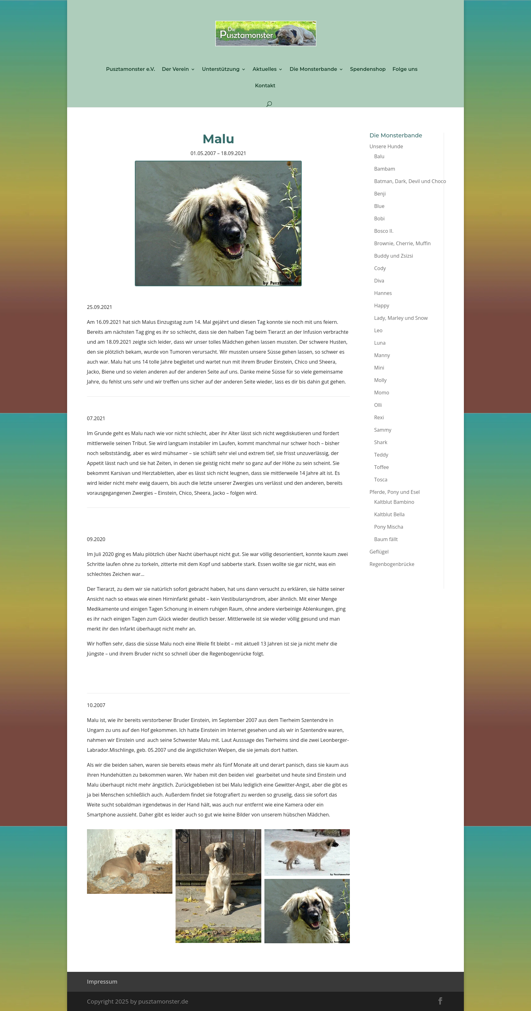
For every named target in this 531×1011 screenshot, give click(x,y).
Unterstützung (221, 69)
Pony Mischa (388, 526)
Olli (378, 405)
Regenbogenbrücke (391, 564)
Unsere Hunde (386, 146)
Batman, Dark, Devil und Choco (410, 181)
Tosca (380, 479)
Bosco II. (383, 230)
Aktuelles (265, 69)
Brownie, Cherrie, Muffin (402, 243)
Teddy (381, 454)
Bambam (384, 168)
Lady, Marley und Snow (401, 318)
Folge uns (404, 69)
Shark (380, 442)
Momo (381, 392)
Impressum (102, 981)
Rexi (379, 417)
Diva (379, 280)
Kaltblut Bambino (394, 502)
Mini (379, 367)
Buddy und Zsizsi (393, 255)
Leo (378, 330)
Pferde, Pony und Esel (394, 492)
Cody (380, 268)
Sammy (382, 429)
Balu (379, 156)
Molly (380, 380)
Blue (379, 206)
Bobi (379, 218)
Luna (380, 342)
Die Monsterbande (313, 69)
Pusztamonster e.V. (130, 69)
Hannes (383, 293)
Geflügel (379, 551)
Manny (382, 355)
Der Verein (175, 69)
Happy (381, 305)
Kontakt (265, 86)
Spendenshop (368, 69)
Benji (380, 193)
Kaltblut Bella (389, 514)
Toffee (381, 467)
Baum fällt (386, 539)
